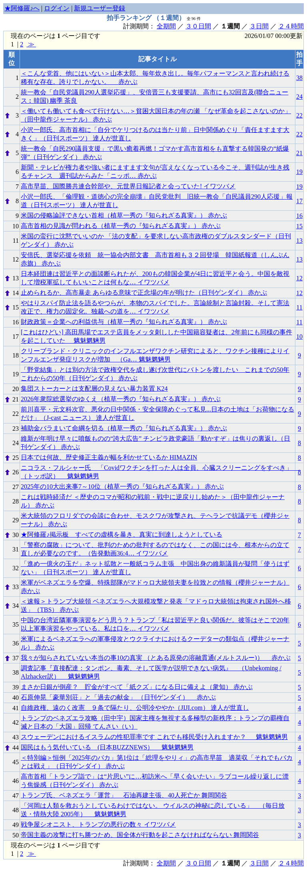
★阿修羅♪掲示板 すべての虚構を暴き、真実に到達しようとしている (121, 534)
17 (299, 201)
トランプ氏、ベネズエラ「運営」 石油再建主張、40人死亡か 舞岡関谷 (124, 795)
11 (299, 307)
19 (299, 171)
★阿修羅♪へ (22, 8)
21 (299, 153)
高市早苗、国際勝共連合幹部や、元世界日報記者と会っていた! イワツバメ (128, 186)
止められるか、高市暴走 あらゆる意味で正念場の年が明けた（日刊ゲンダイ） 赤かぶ (144, 292)
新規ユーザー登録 (99, 8)
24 (299, 96)
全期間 (166, 26)
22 (299, 115)
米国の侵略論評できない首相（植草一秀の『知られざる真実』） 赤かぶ (124, 215)
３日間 (259, 26)
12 (299, 278)
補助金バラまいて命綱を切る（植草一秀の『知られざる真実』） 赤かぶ (124, 428)
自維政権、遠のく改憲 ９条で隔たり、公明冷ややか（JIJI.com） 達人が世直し (135, 707)
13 (299, 240)
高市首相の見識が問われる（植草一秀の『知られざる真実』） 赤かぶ (121, 225)
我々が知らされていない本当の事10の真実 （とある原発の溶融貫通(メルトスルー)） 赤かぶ (156, 657)
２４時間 (291, 26)
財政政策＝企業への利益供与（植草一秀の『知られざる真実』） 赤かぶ (124, 321)
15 (299, 226)
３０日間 (198, 26)
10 (299, 336)
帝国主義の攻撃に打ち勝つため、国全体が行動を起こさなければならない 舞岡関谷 (140, 834)
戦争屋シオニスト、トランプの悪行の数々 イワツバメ (98, 824)
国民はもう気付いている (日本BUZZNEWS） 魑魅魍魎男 (107, 747)
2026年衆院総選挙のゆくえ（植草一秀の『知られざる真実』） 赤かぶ (121, 399)
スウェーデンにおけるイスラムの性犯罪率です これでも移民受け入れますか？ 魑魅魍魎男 (154, 736)
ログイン (57, 8)
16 (299, 215)
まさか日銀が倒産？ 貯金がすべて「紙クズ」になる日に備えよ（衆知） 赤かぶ (137, 686)
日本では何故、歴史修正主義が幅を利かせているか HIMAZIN (109, 457)
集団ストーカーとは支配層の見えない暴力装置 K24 (94, 388)
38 (299, 77)
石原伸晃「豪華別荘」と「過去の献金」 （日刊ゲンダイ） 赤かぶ (118, 697)
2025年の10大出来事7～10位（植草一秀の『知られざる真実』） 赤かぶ (122, 486)
